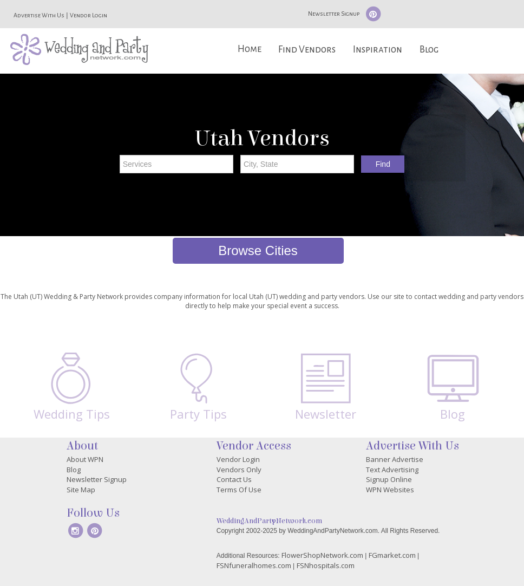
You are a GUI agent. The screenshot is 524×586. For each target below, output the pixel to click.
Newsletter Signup (333, 13)
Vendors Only (239, 469)
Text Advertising (392, 469)
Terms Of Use (239, 489)
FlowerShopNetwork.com (322, 555)
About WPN (85, 459)
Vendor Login (88, 15)
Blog (429, 49)
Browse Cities (258, 250)
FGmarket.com (392, 555)
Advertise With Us (39, 15)
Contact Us (234, 479)
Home (249, 49)
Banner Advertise (394, 459)
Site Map (81, 489)
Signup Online (389, 479)
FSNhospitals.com (326, 565)
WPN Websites (390, 489)
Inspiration (377, 49)
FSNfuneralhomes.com (254, 565)
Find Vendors (307, 49)
